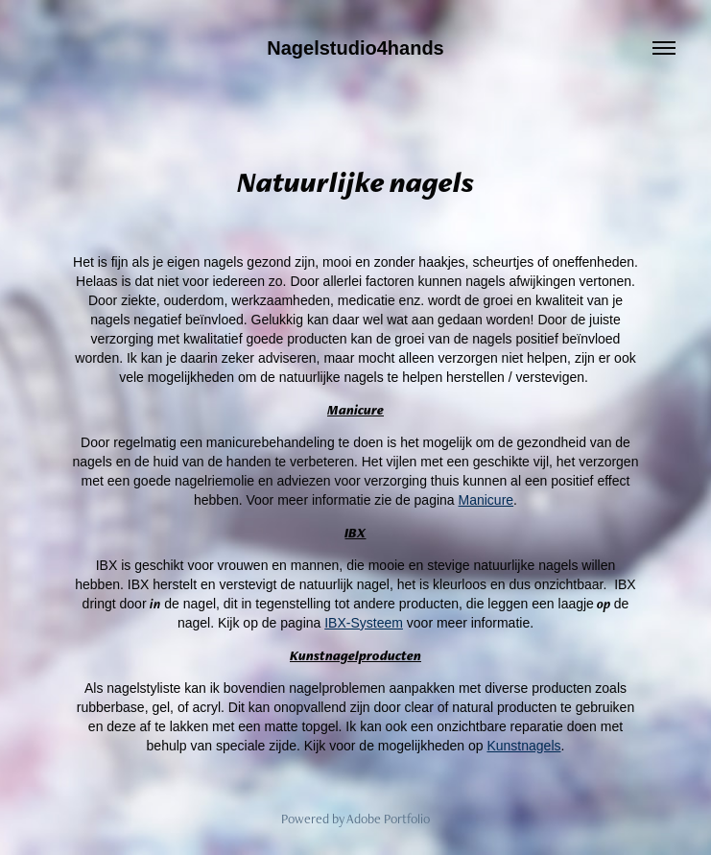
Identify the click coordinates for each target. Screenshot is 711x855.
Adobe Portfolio (388, 818)
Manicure (486, 500)
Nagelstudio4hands (355, 48)
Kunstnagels (523, 745)
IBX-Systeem (363, 622)
